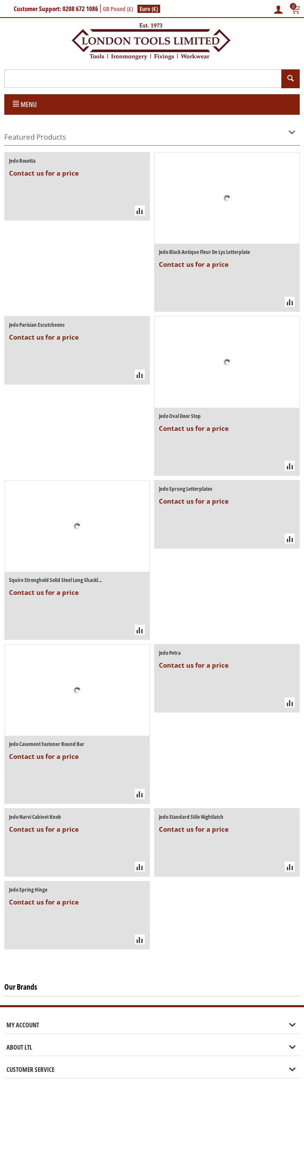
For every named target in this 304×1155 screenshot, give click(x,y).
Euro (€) (149, 9)
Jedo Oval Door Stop (180, 416)
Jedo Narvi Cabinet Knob (35, 817)
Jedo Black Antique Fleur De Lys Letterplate (204, 252)
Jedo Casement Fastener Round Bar (46, 744)
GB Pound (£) (118, 9)
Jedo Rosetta (22, 160)
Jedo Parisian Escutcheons (37, 324)
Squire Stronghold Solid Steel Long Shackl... (55, 580)
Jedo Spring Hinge (28, 889)
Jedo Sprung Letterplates (185, 488)
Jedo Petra (170, 653)
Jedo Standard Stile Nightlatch (191, 817)
